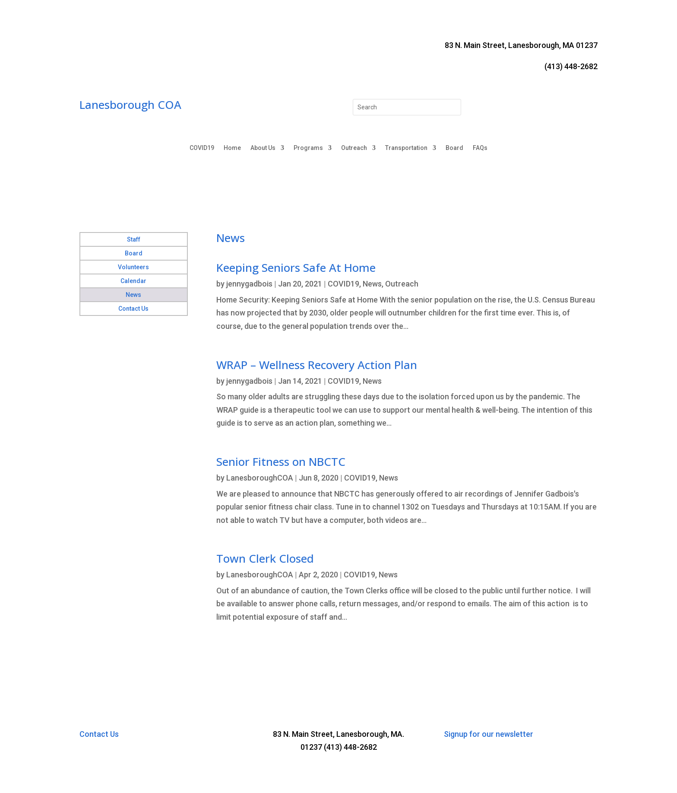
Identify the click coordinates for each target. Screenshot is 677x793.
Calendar (133, 280)
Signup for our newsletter (488, 734)
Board (454, 148)
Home (232, 148)
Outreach (354, 148)
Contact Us (133, 308)
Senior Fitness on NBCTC (280, 461)
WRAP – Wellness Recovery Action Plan (316, 365)
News (133, 294)
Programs (308, 148)
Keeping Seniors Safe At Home (296, 267)
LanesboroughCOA (259, 477)
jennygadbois (249, 283)
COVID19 (202, 148)
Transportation (406, 148)
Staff (133, 239)
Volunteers (133, 267)
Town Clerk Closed (265, 558)
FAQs (480, 148)
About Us (262, 148)
